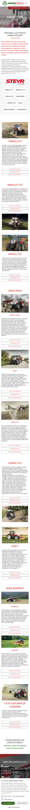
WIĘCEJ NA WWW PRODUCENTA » (15, 174)
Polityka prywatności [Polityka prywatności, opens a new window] (6, 793)
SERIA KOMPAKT (9, 109)
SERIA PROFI (20, 96)
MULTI (20, 103)
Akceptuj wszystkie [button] (8, 803)
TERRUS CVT (9, 90)
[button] (15, 807)
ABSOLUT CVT (20, 90)
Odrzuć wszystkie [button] (22, 803)
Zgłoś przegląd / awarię (18, 8)
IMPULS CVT (9, 96)
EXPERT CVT (11, 103)
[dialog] (15, 794)
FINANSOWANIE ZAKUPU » (15, 171)
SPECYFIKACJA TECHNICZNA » (15, 169)
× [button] (28, 780)
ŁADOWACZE (21, 109)
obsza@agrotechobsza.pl (12, 772)
